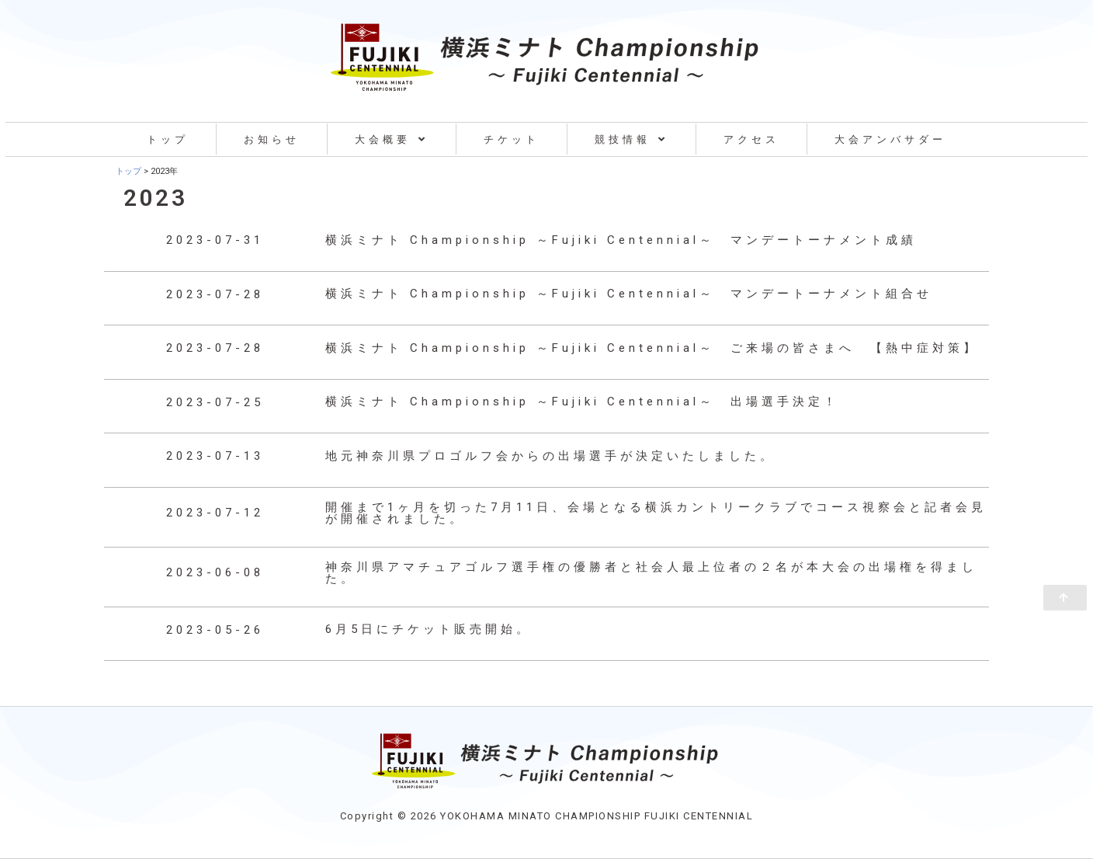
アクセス (751, 139)
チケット (512, 139)
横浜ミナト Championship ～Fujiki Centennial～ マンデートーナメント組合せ (628, 294)
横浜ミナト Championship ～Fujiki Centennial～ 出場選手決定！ (582, 402)
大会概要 (392, 139)
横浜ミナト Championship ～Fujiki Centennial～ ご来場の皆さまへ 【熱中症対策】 (652, 348)
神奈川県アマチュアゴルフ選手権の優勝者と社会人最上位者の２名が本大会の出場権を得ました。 (651, 573)
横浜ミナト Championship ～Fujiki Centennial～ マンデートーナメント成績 (621, 240)
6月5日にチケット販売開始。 (428, 629)
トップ (168, 139)
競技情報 (631, 139)
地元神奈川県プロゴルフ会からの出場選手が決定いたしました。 (550, 456)
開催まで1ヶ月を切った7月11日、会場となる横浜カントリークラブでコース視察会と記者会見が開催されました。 (656, 513)
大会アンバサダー (890, 139)
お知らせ (272, 139)
